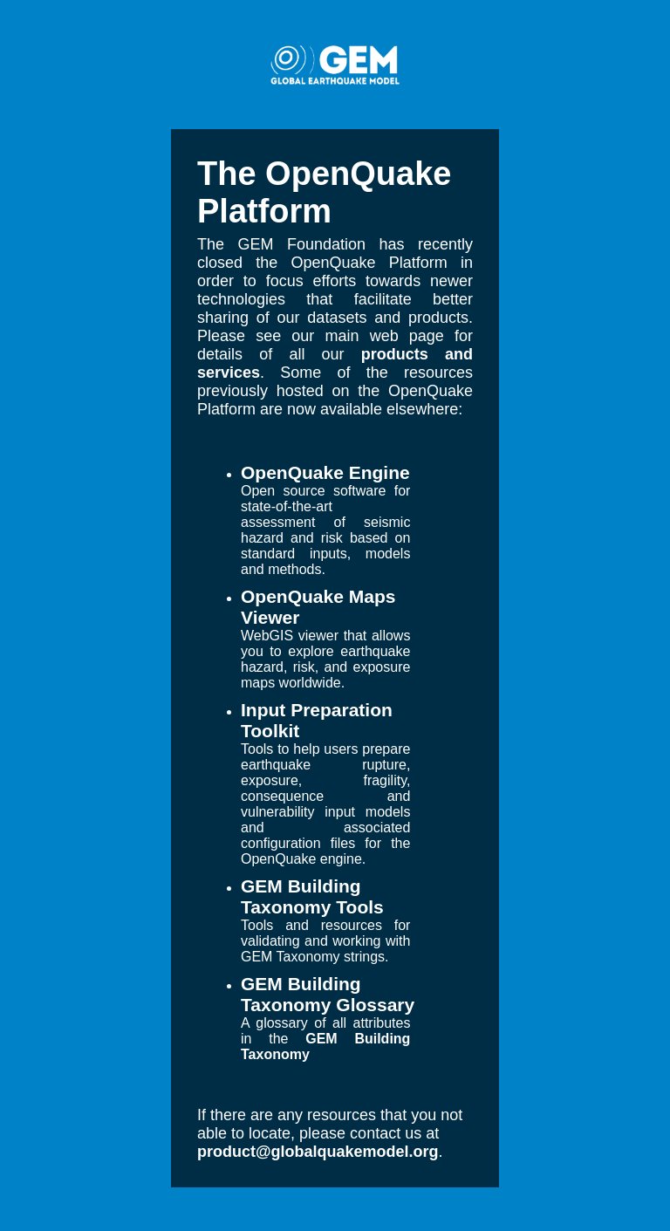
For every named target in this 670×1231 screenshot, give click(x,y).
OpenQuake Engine (325, 472)
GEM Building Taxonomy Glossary (327, 994)
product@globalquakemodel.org (318, 1151)
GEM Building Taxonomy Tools (312, 896)
